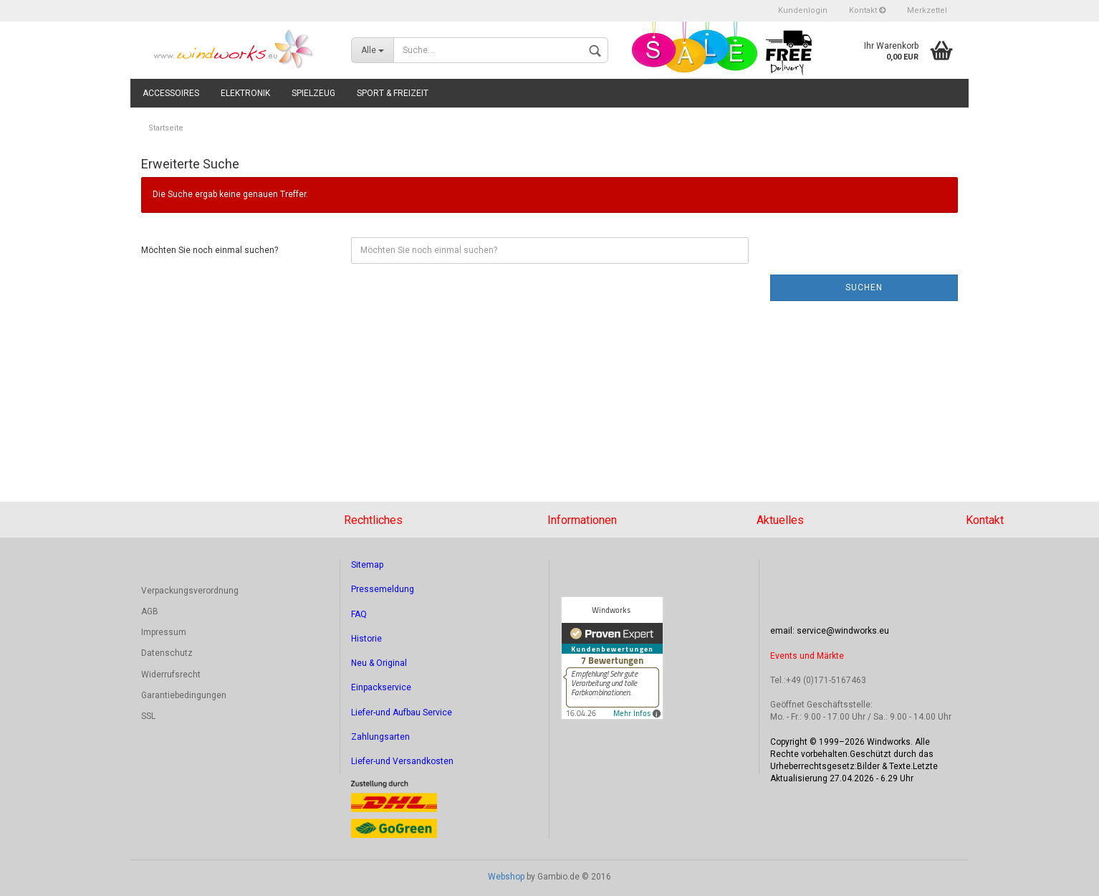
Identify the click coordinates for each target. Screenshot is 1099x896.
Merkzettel (927, 10)
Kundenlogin (802, 10)
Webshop (506, 877)
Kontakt (867, 10)
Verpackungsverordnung (190, 591)
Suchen (864, 287)
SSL (148, 716)
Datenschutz (167, 653)
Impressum (163, 632)
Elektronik (245, 93)
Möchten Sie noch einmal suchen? (209, 250)
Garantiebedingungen (183, 695)
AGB (149, 611)
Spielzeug (313, 93)
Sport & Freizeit (392, 93)
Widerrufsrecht (171, 674)
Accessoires (171, 93)
